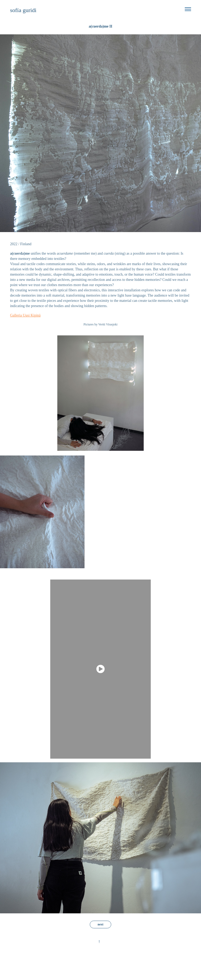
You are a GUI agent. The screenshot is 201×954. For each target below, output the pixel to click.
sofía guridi (23, 10)
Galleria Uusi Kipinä (25, 315)
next (100, 924)
